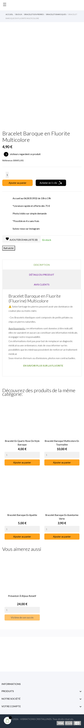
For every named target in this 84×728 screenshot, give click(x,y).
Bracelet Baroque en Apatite (22, 514)
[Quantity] (22, 455)
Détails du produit (41, 274)
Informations (11, 683)
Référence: (7, 160)
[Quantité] (7, 175)
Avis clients (41, 284)
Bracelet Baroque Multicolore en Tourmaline (62, 442)
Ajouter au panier (17, 182)
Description (42, 264)
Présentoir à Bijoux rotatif (22, 595)
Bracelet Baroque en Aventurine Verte (61, 516)
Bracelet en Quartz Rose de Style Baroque (22, 442)
